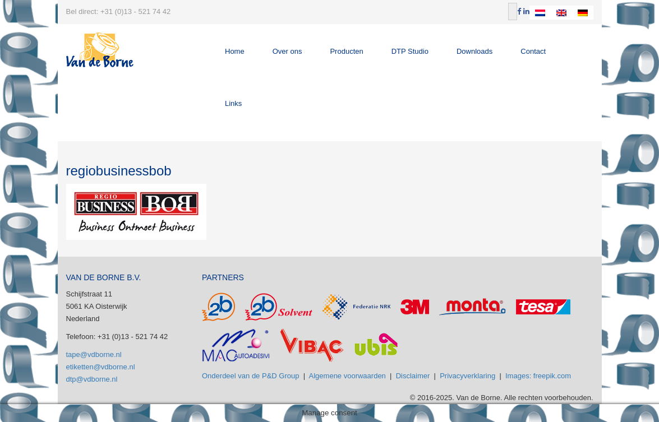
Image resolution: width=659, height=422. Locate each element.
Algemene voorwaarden (347, 376)
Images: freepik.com (538, 376)
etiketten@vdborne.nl (100, 367)
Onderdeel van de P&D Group (250, 376)
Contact (533, 51)
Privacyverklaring (467, 376)
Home (235, 51)
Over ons (287, 51)
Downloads (474, 51)
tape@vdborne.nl (94, 354)
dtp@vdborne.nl (92, 379)
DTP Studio (409, 51)
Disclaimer (413, 376)
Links (233, 103)
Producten (346, 51)
